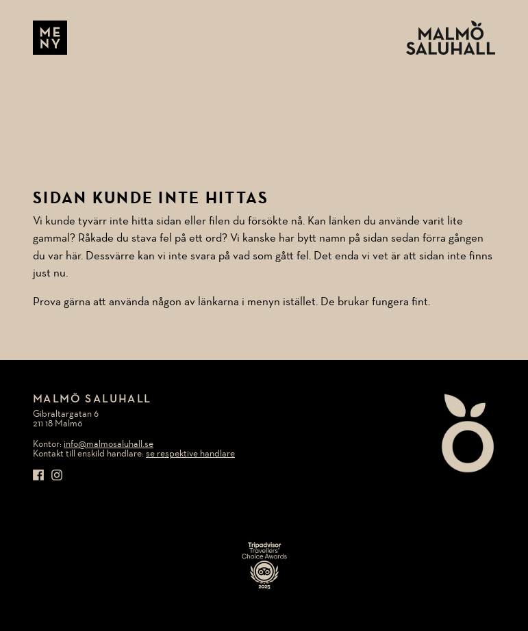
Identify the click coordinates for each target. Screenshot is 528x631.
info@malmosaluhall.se (108, 444)
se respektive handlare (190, 454)
